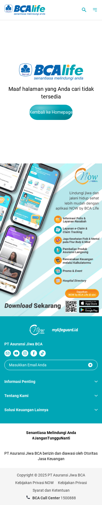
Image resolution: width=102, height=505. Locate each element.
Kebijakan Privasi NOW (34, 483)
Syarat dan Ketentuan (51, 490)
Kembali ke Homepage (51, 112)
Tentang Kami (51, 396)
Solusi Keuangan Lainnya (51, 410)
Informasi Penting (51, 381)
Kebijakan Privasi (72, 483)
